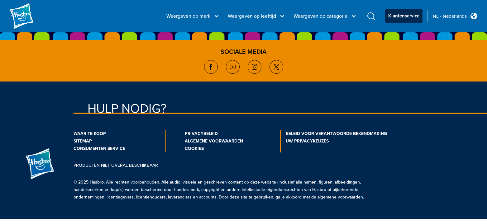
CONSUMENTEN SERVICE (99, 148)
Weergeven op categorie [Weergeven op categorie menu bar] (325, 16)
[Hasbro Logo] (32, 16)
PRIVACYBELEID (201, 133)
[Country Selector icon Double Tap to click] (473, 16)
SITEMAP (83, 141)
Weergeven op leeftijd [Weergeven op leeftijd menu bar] (257, 16)
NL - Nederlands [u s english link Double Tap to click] (450, 16)
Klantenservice (403, 16)
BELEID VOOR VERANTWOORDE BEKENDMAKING (336, 133)
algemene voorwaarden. (341, 197)
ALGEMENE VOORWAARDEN (214, 141)
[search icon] (371, 16)
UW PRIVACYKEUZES (307, 141)
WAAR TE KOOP (90, 133)
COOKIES (194, 148)
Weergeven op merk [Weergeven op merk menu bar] (193, 16)
